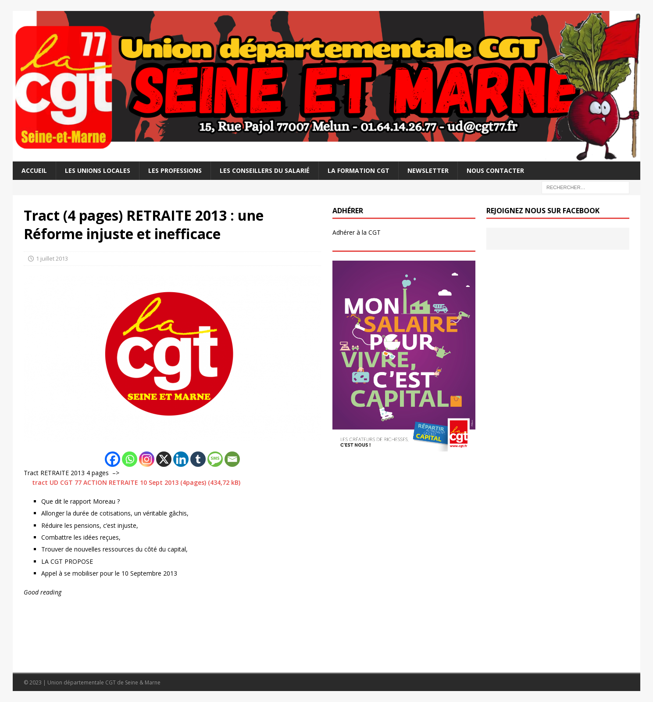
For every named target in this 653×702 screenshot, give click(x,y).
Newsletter (428, 170)
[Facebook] (112, 459)
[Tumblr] (198, 459)
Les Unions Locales (97, 170)
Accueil (34, 170)
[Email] (232, 459)
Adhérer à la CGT (356, 232)
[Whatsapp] (129, 459)
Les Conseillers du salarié (265, 170)
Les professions (175, 170)
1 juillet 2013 (52, 258)
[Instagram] (146, 459)
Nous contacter (495, 170)
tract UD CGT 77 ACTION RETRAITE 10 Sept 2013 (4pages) (119, 482)
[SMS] (215, 459)
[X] (163, 459)
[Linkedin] (181, 459)
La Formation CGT (358, 170)
